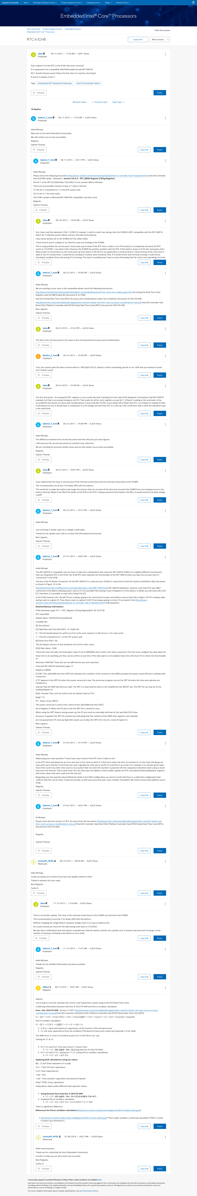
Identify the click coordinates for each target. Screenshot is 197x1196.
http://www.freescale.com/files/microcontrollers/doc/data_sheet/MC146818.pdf (72, 587)
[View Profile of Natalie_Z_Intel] (51, 355)
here (100, 1179)
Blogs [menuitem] (107, 2)
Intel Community (33, 28)
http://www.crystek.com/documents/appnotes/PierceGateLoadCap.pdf (109, 1110)
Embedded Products (73, 28)
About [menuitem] (26, 2)
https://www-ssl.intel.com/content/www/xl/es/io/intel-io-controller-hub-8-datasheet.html (108, 175)
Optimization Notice (90, 1190)
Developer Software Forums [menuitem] (44, 2)
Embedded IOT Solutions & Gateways (55, 83)
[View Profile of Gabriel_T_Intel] (46, 117)
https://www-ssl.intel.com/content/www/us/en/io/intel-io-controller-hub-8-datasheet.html (91, 601)
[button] (165, 54)
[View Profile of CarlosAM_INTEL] (47, 860)
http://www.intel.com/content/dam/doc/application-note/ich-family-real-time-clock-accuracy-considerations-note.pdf (88, 302)
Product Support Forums (52, 28)
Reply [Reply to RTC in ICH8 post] (159, 92)
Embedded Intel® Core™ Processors (41, 31)
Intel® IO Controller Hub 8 (88, 83)
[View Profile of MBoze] (47, 987)
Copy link (144, 149)
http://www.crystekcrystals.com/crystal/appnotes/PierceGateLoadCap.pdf (74, 1117)
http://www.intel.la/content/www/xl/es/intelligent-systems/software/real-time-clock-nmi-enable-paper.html (84, 292)
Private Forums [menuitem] (122, 2)
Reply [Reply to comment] (159, 149)
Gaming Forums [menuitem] (93, 2)
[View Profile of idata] (41, 53)
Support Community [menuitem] (10, 2)
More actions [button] (158, 39)
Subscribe (137, 39)
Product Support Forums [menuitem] (71, 2)
